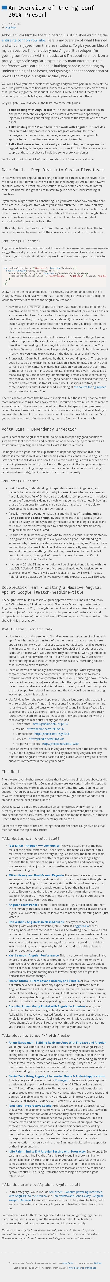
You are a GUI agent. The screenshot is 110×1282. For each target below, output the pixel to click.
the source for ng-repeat (90, 390)
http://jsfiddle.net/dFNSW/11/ (45, 732)
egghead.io (82, 929)
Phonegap (62, 1083)
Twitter (98, 1266)
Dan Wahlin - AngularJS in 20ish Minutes (36, 925)
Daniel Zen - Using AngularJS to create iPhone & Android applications (57, 1079)
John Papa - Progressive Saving (30, 1109)
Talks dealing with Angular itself (30, 842)
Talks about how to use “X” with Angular (36, 1039)
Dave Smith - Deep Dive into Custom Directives (53, 169)
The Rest (11, 774)
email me (67, 1266)
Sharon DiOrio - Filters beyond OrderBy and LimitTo (44, 984)
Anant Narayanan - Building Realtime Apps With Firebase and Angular (57, 1046)
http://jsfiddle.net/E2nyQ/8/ (46, 742)
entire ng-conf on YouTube (23, 40)
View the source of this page (82, 1270)
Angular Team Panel (23, 908)
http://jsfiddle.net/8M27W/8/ (60, 747)
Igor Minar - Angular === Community (34, 849)
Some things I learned (20, 484)
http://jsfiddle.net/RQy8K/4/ (52, 737)
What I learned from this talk (27, 632)
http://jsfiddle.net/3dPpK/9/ (50, 727)
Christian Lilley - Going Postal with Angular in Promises (47, 1009)
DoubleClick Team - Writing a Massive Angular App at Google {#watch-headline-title (51, 593)
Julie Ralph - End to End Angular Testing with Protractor (47, 1155)
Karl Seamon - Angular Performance (34, 958)
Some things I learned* (21, 241)
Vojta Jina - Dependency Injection (39, 432)
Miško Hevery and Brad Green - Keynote (36, 878)
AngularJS (10, 27)
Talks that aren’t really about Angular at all (41, 1188)
